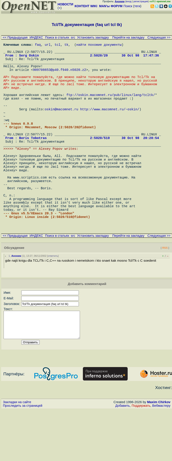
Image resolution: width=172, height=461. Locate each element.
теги (137, 6)
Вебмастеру (161, 457)
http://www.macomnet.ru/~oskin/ (109, 126)
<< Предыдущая (15, 37)
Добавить (122, 457)
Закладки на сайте (17, 453)
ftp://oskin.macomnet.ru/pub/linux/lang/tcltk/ (110, 108)
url (48, 45)
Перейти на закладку (128, 37)
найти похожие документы (98, 45)
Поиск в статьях (57, 37)
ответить (53, 301)
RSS (165, 293)
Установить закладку (93, 37)
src (73, 37)
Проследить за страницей (22, 457)
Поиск (128, 6)
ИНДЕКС (36, 37)
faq (38, 45)
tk (66, 45)
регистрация (140, 1)
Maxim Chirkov (158, 453)
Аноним (16, 301)
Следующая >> (158, 37)
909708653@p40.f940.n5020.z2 (59, 76)
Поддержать (141, 457)
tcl (57, 45)
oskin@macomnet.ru (61, 126)
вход (128, 1)
